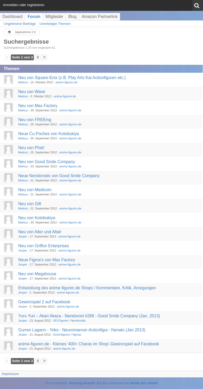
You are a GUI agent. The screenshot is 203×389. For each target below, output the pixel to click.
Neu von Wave (31, 91)
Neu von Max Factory (37, 105)
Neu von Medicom (35, 189)
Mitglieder (54, 16)
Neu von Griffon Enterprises (43, 246)
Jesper (22, 236)
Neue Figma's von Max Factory (46, 260)
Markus (23, 82)
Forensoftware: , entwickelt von (101, 383)
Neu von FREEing (34, 119)
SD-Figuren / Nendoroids (69, 320)
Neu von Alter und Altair (39, 232)
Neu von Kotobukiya (36, 218)
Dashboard (12, 16)
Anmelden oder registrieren (23, 5)
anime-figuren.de (66, 82)
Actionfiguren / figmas (67, 334)
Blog (72, 16)
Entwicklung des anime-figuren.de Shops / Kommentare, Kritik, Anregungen (87, 288)
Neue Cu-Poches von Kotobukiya (48, 133)
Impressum (10, 374)
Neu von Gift (29, 204)
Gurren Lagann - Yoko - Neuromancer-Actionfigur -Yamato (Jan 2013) (81, 330)
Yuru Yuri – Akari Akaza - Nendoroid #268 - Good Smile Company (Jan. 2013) (89, 316)
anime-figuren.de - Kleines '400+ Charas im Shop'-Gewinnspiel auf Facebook (88, 344)
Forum (33, 16)
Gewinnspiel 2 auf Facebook (44, 302)
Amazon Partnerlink (100, 16)
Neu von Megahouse (37, 274)
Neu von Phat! (31, 147)
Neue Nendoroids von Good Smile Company (59, 175)
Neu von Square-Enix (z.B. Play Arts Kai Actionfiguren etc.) (72, 77)
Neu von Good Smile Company (46, 161)
